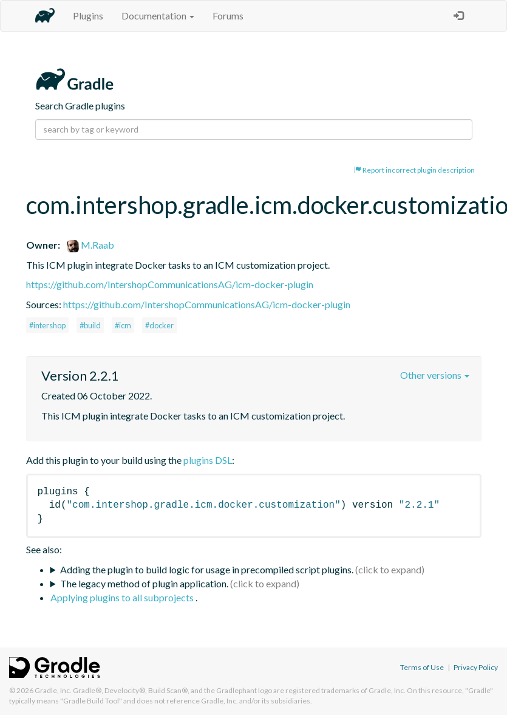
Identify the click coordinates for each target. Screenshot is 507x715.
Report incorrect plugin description (414, 169)
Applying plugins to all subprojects (123, 597)
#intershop (47, 325)
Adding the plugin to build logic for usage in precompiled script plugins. (206, 569)
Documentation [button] (157, 15)
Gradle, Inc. (53, 690)
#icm (123, 325)
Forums (228, 15)
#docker (159, 325)
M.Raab (90, 244)
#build (90, 325)
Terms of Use (422, 667)
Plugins (88, 15)
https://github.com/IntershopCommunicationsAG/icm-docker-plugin (169, 284)
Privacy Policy (476, 667)
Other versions (434, 375)
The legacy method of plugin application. (144, 583)
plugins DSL (207, 460)
